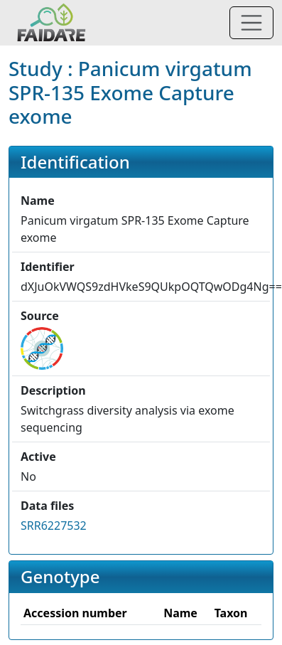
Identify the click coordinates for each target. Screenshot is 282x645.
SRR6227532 (54, 525)
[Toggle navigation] (251, 22)
